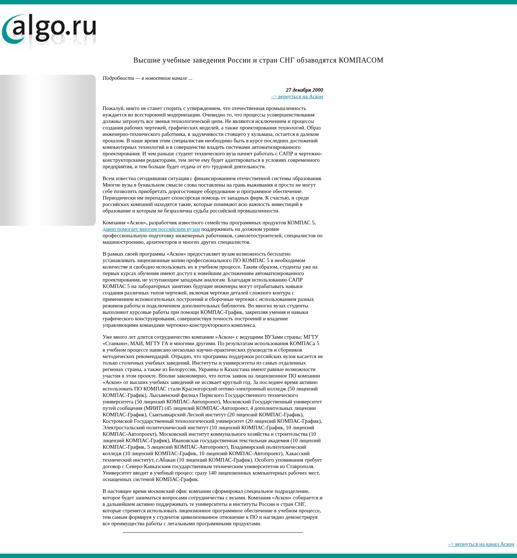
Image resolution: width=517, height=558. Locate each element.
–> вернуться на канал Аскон (481, 544)
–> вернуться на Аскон (297, 96)
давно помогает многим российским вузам (151, 229)
